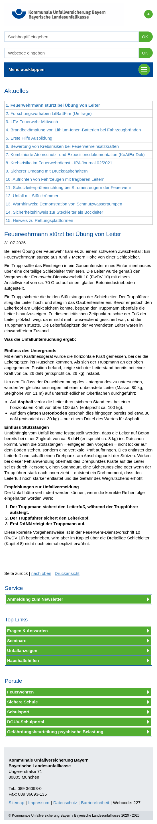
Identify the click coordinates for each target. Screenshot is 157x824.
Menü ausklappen (79, 69)
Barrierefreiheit (95, 802)
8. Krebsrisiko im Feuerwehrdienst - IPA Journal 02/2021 (59, 162)
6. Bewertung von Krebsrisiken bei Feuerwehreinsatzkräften (62, 146)
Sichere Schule (22, 701)
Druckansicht (67, 573)
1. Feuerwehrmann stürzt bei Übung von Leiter (53, 105)
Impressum (38, 802)
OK (145, 36)
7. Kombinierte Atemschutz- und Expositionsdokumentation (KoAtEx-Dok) (75, 154)
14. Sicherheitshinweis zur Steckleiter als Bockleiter (54, 212)
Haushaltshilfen (23, 660)
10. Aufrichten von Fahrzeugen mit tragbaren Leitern (55, 179)
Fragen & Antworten (27, 630)
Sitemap (16, 802)
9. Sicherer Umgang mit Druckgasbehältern (47, 171)
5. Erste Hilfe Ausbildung (29, 138)
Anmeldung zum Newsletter (35, 599)
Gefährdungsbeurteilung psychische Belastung (55, 731)
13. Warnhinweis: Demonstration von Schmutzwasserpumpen (64, 203)
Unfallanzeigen (22, 650)
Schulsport (18, 711)
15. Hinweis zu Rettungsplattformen (39, 220)
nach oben (41, 573)
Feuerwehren (20, 692)
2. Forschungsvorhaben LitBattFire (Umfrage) (49, 113)
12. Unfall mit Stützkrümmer (32, 195)
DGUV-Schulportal (25, 721)
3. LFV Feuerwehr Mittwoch (32, 121)
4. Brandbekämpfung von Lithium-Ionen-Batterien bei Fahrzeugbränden (73, 129)
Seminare (16, 640)
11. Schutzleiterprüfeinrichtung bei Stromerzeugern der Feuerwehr (68, 187)
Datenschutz (65, 802)
